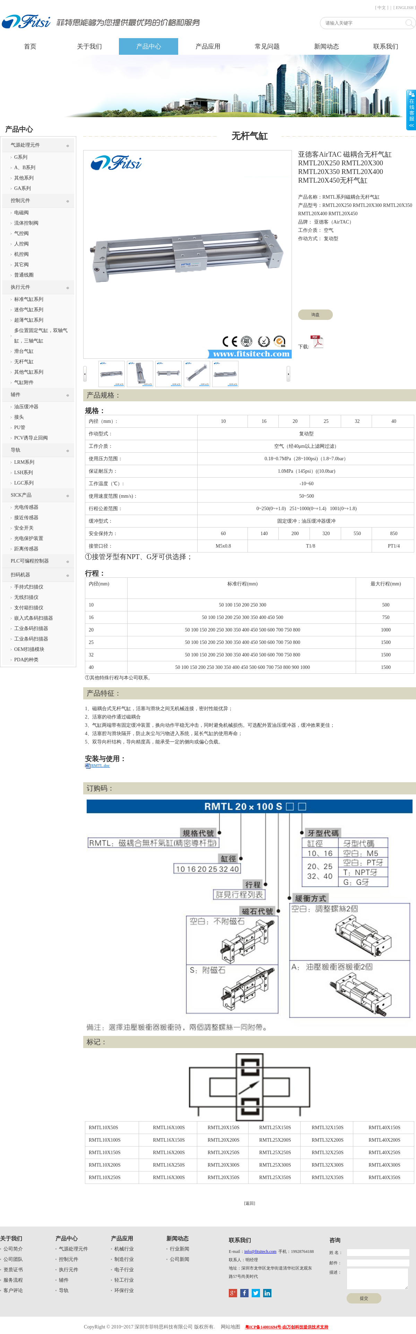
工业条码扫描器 (31, 628)
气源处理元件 (25, 145)
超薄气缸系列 (28, 320)
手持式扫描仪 (28, 587)
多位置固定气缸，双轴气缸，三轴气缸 (41, 335)
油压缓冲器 (26, 406)
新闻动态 (326, 46)
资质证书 (13, 1269)
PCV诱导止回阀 (31, 438)
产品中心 (148, 46)
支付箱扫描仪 (28, 607)
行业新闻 (179, 1249)
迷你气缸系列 (28, 309)
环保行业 (124, 1290)
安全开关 (24, 528)
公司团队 (13, 1259)
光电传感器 (26, 507)
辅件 (15, 394)
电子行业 (124, 1269)
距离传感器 (26, 548)
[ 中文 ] (381, 7)
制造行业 (124, 1259)
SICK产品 (21, 495)
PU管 (19, 427)
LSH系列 (23, 472)
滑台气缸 (24, 351)
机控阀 (21, 254)
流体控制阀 (26, 223)
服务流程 (13, 1280)
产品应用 (208, 46)
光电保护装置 (28, 538)
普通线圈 (24, 275)
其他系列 (24, 178)
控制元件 (20, 200)
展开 (411, 109)
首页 (30, 46)
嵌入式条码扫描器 (33, 618)
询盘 (315, 314)
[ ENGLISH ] (404, 7)
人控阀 (21, 243)
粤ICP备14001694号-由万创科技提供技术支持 (287, 1327)
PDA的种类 (26, 659)
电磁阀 (21, 212)
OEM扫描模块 (29, 649)
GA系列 (22, 188)
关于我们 (89, 46)
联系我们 (385, 46)
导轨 (15, 450)
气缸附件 (24, 382)
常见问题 (267, 46)
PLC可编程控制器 (30, 561)
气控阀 (21, 233)
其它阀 (21, 264)
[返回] (249, 1203)
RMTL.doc (100, 765)
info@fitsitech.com (260, 1251)
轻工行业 (124, 1280)
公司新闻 (179, 1259)
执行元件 (20, 287)
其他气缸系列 (28, 372)
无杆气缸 (24, 361)
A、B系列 (24, 167)
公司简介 (13, 1249)
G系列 (20, 157)
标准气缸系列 (28, 299)
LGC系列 (24, 483)
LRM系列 (24, 462)
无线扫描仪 (26, 597)
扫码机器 (20, 574)
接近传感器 (26, 517)
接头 (19, 417)
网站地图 (230, 1326)
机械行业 (124, 1249)
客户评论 (13, 1290)
